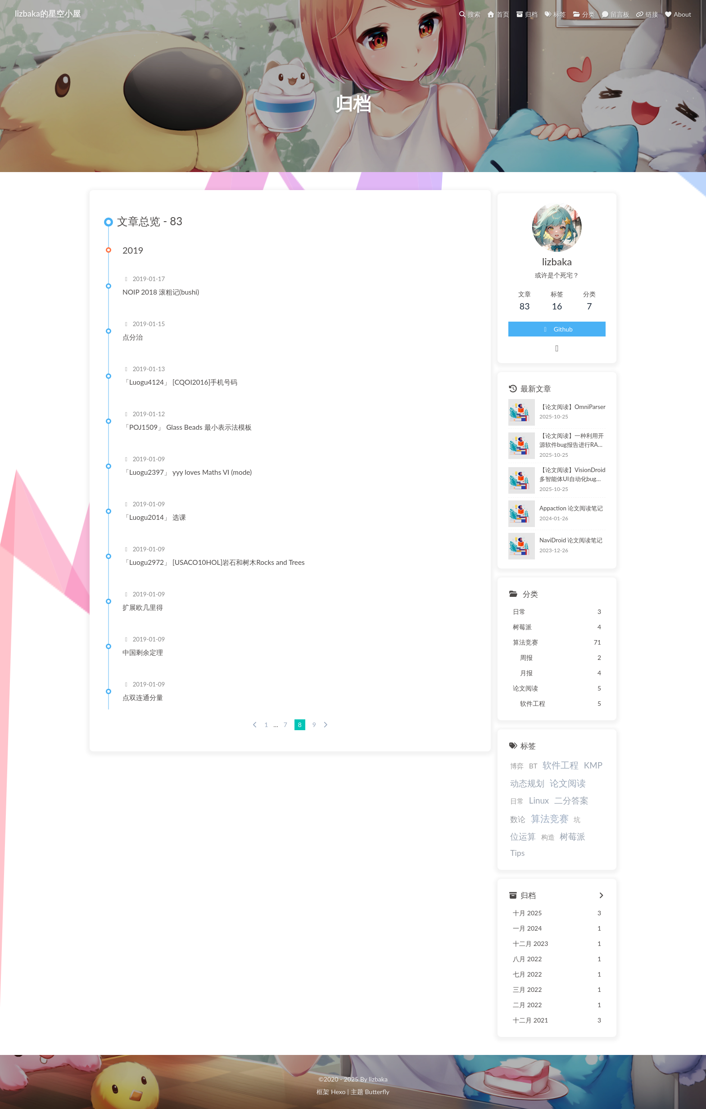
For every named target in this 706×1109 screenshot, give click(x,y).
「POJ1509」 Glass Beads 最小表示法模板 (191, 437)
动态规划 (516, 788)
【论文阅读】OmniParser (561, 411)
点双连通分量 (147, 708)
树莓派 (512, 841)
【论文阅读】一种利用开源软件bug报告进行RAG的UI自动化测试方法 (566, 446)
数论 (571, 806)
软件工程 (549, 770)
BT (521, 771)
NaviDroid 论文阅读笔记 (560, 545)
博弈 (505, 771)
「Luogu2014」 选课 (158, 527)
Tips (537, 842)
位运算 (566, 824)
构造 (591, 825)
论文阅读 (556, 787)
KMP (581, 770)
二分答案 (541, 805)
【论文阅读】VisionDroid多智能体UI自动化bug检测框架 (565, 480)
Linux (509, 805)
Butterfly (377, 1084)
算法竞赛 (518, 823)
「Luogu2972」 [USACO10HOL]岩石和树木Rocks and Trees (218, 572)
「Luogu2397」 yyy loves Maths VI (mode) (191, 482)
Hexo (338, 1084)
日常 (586, 789)
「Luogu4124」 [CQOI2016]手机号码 (184, 392)
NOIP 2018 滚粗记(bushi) (165, 302)
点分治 (137, 347)
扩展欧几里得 (147, 618)
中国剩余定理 (147, 663)
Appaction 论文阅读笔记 (560, 513)
